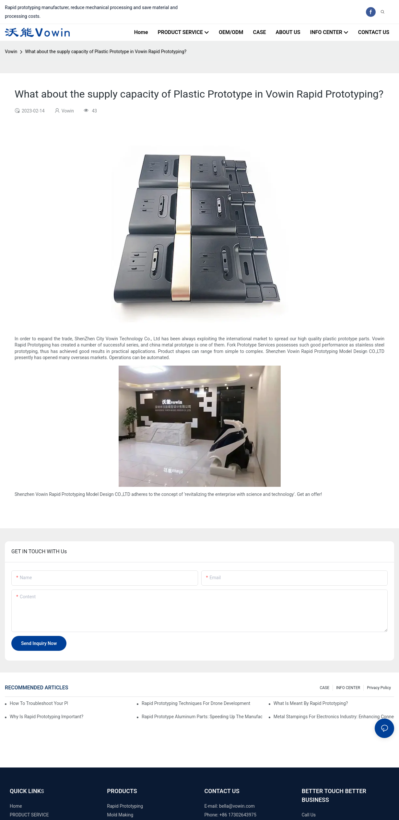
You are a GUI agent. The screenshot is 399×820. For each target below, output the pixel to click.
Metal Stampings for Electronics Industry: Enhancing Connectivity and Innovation (334, 716)
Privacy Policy (379, 687)
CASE (324, 687)
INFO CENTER (348, 687)
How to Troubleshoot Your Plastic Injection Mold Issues (39, 703)
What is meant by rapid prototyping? (311, 703)
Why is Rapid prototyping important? (46, 716)
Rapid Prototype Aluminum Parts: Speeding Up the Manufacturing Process (202, 716)
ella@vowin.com (238, 806)
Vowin (11, 51)
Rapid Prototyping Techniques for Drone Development (196, 703)
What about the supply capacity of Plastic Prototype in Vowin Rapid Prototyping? (105, 51)
